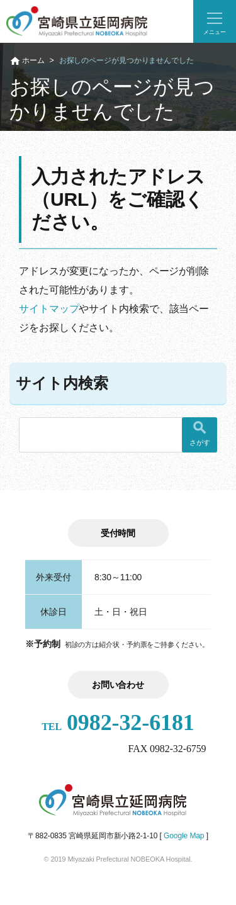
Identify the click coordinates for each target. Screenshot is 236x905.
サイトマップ (49, 308)
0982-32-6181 (118, 722)
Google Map (184, 835)
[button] (214, 21)
